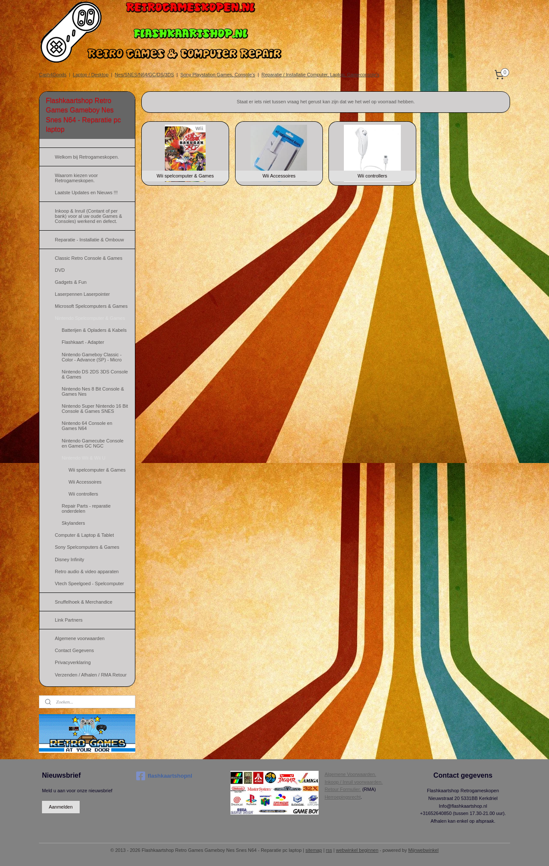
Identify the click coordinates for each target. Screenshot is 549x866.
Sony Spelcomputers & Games (87, 547)
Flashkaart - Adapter (83, 342)
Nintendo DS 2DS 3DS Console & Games (95, 374)
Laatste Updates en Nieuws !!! (86, 192)
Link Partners (69, 619)
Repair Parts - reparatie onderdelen (86, 508)
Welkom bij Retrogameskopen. (87, 156)
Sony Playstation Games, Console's (217, 74)
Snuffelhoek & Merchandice (83, 601)
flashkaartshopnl (164, 776)
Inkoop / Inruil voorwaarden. (354, 782)
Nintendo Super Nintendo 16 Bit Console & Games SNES (95, 408)
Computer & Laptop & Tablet (84, 535)
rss (329, 850)
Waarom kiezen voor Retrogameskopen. (76, 178)
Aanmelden (61, 806)
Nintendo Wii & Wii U (83, 457)
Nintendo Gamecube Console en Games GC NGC (92, 443)
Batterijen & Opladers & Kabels (94, 330)
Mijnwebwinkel (423, 850)
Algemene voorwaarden (79, 638)
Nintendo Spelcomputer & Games (90, 318)
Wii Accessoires (85, 481)
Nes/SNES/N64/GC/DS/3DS (144, 74)
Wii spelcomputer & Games (97, 469)
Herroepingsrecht (343, 797)
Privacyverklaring (73, 662)
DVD (60, 270)
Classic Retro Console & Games (88, 258)
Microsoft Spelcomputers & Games (91, 306)
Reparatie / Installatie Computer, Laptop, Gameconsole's (320, 74)
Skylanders (73, 523)
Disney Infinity (69, 559)
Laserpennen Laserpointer (82, 294)
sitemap (313, 850)
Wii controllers (83, 493)
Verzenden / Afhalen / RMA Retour (91, 674)
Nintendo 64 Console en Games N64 (87, 426)
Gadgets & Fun (71, 282)
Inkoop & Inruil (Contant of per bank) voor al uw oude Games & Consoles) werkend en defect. (88, 216)
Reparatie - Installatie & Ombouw (89, 239)
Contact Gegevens (74, 650)
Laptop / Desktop (90, 74)
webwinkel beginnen (357, 850)
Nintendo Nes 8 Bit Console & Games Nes (93, 391)
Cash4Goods (52, 74)
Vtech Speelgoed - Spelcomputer (89, 583)
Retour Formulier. (343, 789)
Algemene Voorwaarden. (350, 774)
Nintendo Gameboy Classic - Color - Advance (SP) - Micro (92, 357)
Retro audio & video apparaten (87, 571)
